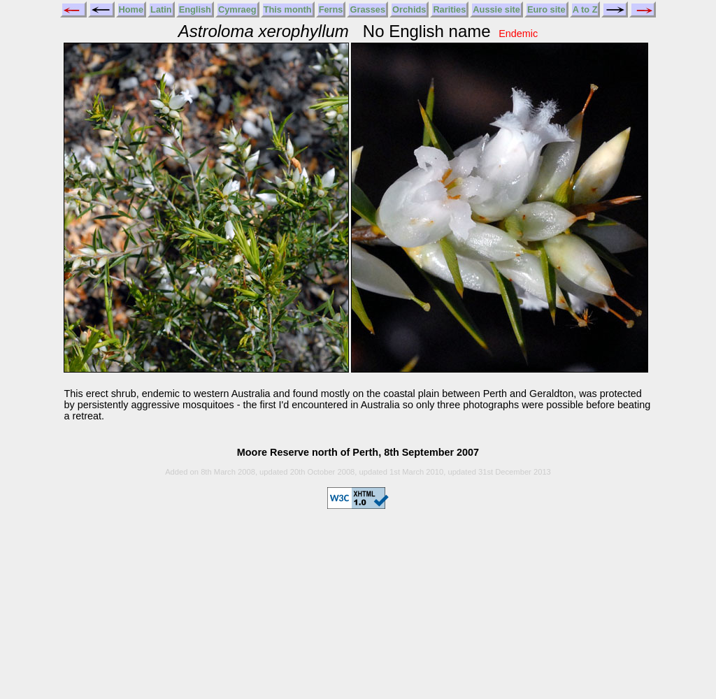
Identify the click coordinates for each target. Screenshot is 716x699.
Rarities (449, 9)
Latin (161, 9)
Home (131, 9)
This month (288, 9)
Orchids (409, 9)
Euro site (546, 9)
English (195, 9)
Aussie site (496, 9)
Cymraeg (237, 9)
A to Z (585, 9)
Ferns (331, 9)
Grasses (367, 9)
